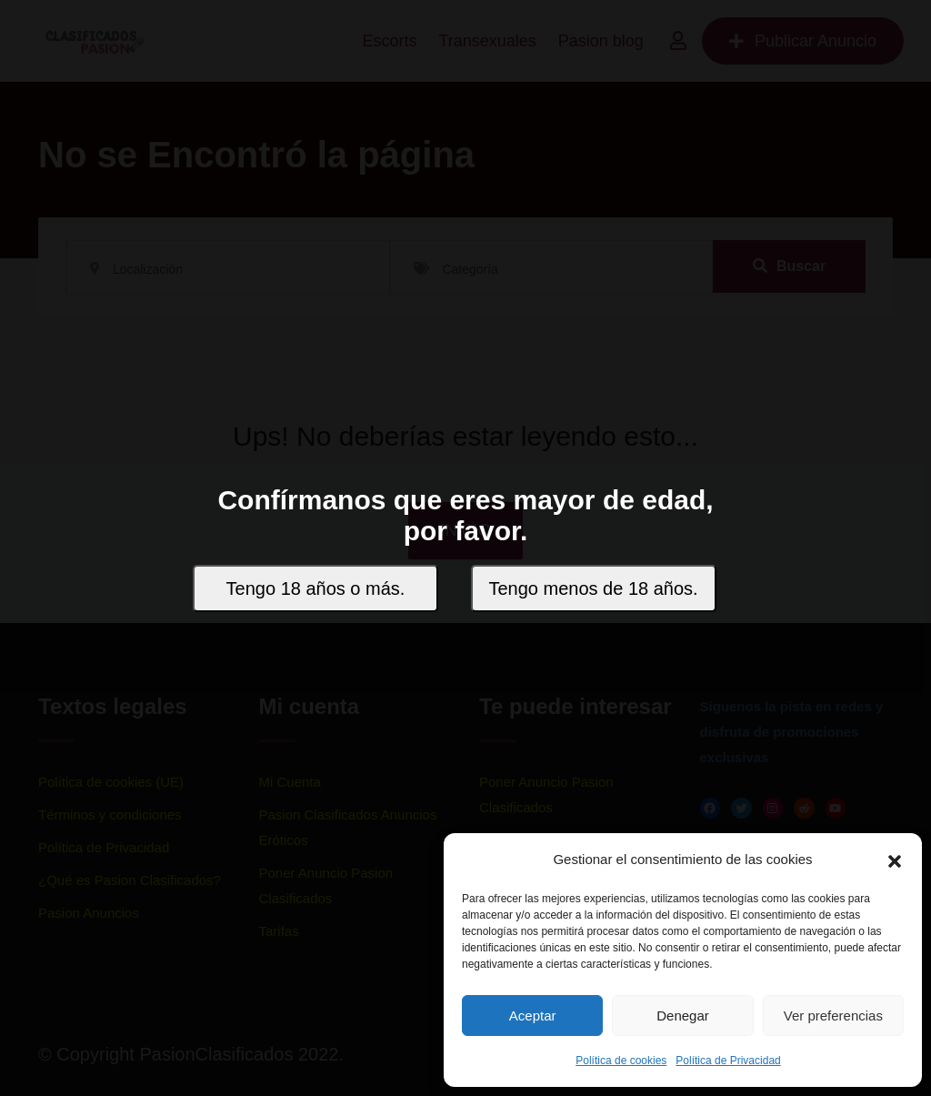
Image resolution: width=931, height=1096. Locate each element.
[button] (895, 859)
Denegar (682, 1015)
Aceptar (532, 1015)
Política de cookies (621, 1060)
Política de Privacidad (728, 1060)
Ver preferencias (833, 1015)
